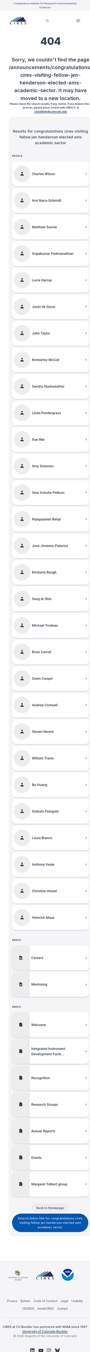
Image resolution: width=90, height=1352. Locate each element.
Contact (62, 1308)
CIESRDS (28, 1308)
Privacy (12, 1301)
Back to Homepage (50, 1208)
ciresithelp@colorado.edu (50, 111)
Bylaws (25, 1301)
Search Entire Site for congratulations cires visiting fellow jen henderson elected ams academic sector (50, 1223)
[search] (47, 20)
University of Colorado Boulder (45, 1331)
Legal (64, 1301)
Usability (77, 1301)
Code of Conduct (45, 1301)
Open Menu (78, 20)
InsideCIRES (46, 1308)
